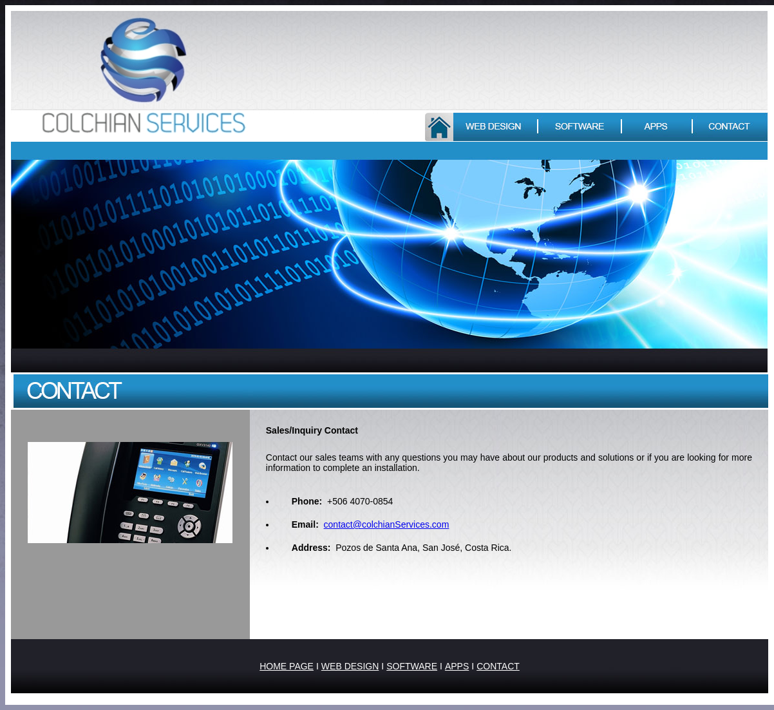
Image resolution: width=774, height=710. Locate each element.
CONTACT (498, 666)
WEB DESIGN (350, 666)
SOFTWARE (411, 666)
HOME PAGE (287, 666)
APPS (457, 666)
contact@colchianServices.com (386, 524)
